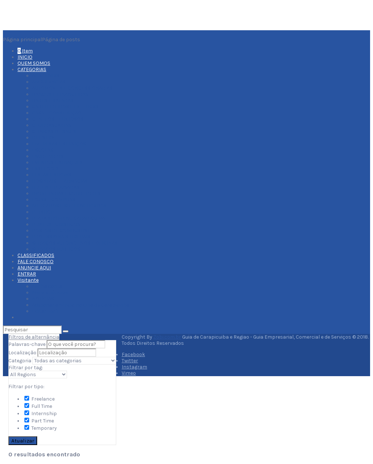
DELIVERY (43, 137)
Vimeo (129, 373)
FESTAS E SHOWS (51, 175)
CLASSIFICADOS (35, 255)
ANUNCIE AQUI (34, 268)
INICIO (24, 57)
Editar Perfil (46, 311)
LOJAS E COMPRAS (53, 199)
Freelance (39, 399)
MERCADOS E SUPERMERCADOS (69, 206)
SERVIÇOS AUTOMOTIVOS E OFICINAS (75, 243)
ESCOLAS (42, 150)
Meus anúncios (50, 292)
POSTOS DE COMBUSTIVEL (62, 230)
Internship (40, 413)
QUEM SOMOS (33, 63)
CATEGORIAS (31, 69)
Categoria (19, 361)
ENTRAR (26, 274)
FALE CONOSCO (35, 261)
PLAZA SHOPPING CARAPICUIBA (68, 218)
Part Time (39, 421)
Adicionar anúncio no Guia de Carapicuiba (81, 305)
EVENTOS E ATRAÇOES (57, 162)
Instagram (134, 367)
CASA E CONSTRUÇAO (57, 113)
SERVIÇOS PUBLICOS (56, 249)
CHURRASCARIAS (51, 125)
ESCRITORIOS (47, 156)
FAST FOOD (45, 168)
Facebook (133, 354)
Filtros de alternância (33, 337)
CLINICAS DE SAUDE (55, 131)
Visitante (28, 280)
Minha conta (47, 286)
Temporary (40, 428)
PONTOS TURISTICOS (56, 224)
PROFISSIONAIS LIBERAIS (61, 237)
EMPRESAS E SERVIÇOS (59, 144)
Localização (22, 353)
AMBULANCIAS (49, 82)
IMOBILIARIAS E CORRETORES (66, 193)
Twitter (130, 361)
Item (25, 51)
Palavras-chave (27, 344)
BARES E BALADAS (53, 100)
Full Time (38, 406)
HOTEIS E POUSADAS (55, 187)
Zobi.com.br (167, 337)
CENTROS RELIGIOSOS (57, 119)
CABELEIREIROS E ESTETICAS (65, 107)
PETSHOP (43, 212)
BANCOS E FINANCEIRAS (60, 94)
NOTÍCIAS (43, 299)
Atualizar (22, 440)
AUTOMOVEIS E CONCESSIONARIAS (72, 88)
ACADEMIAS (45, 76)
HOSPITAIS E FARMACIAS (60, 181)
